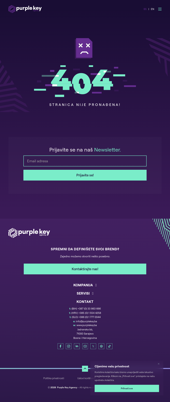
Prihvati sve (127, 388)
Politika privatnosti (53, 378)
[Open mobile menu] (160, 9)
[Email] (85, 160)
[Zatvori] (160, 364)
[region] (126, 378)
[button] (85, 287)
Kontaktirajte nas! (85, 269)
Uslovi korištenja (86, 378)
